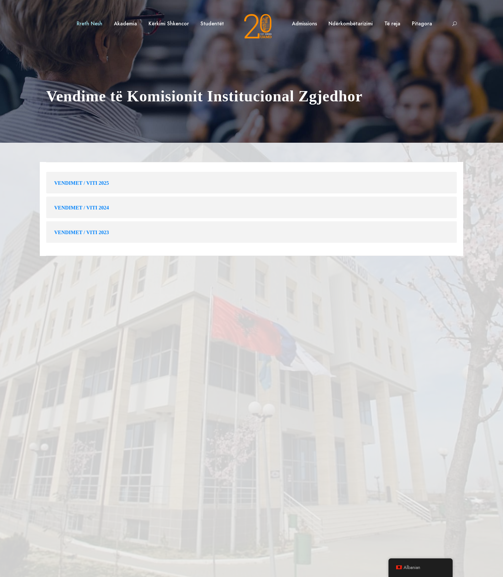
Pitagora (422, 23)
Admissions (304, 23)
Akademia (125, 23)
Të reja (392, 23)
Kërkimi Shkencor (169, 23)
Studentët (212, 23)
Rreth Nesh (89, 23)
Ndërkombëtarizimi (350, 23)
